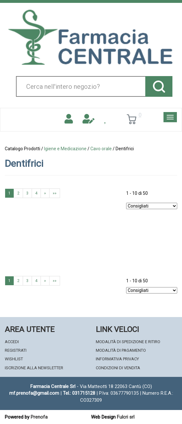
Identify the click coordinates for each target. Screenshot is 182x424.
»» (55, 193)
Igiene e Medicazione (65, 148)
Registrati (16, 350)
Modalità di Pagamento (121, 350)
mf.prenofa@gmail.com (34, 393)
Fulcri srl (125, 417)
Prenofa (39, 417)
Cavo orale (101, 148)
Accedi (12, 341)
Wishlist (14, 359)
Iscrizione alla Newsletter (34, 367)
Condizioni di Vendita (118, 367)
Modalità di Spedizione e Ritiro (128, 341)
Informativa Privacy (117, 359)
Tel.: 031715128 (79, 393)
